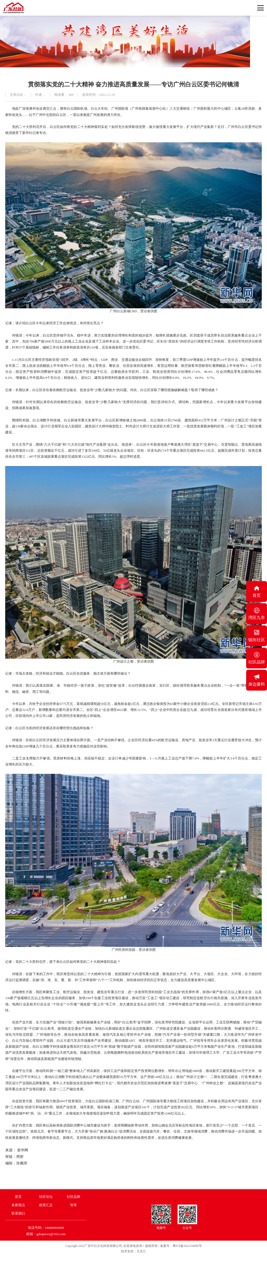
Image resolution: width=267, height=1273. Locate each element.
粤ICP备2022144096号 (187, 1246)
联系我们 (18, 1213)
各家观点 (18, 1205)
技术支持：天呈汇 (133, 1251)
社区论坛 (46, 1197)
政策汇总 (46, 1205)
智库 (73, 1205)
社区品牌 (73, 1197)
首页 (18, 1197)
